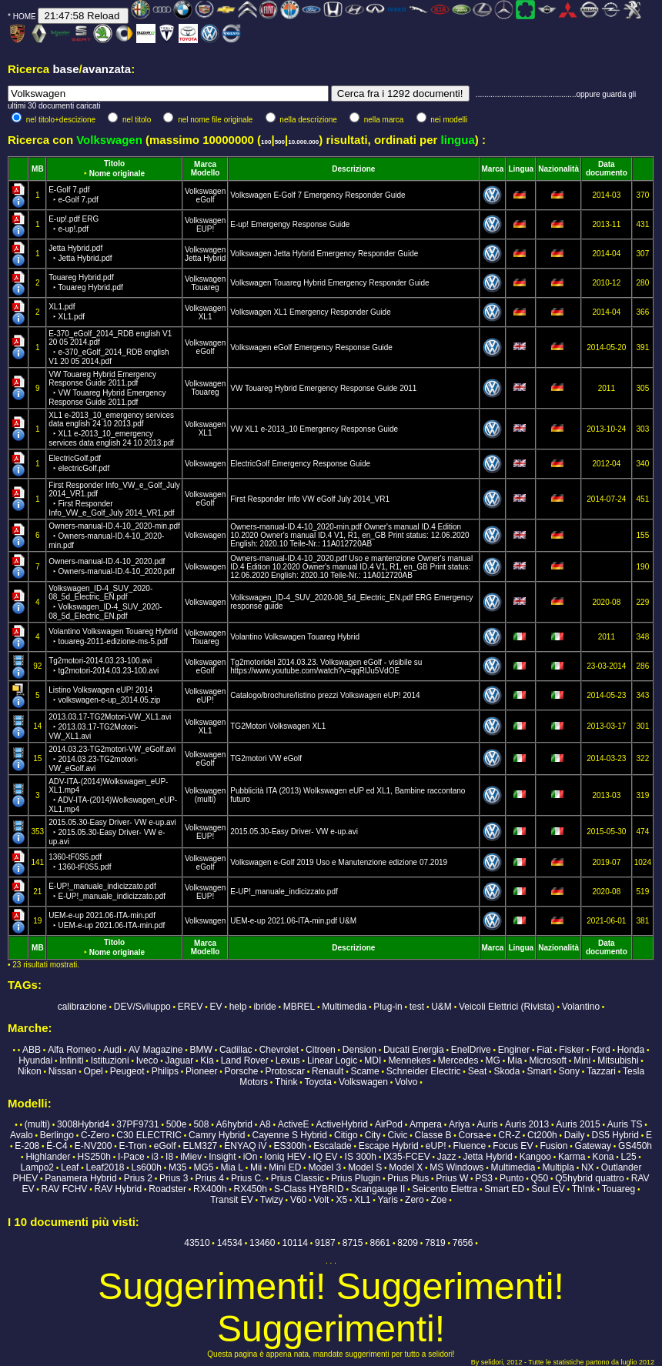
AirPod (389, 1124)
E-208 (27, 1146)
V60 (298, 1199)
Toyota (317, 1082)
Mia (514, 1060)
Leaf (70, 1167)
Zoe (439, 1199)
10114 (295, 1242)
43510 (196, 1242)
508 (201, 1124)
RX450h (250, 1189)
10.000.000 (303, 142)
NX (587, 1167)
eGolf (205, 199)
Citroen (321, 1049)
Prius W (452, 1178)
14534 (229, 1242)
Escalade (332, 1146)
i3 (155, 1156)
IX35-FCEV (406, 1156)
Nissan (62, 1071)
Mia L (232, 1167)
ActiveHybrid (341, 1124)
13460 (262, 1242)
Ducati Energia (413, 1049)
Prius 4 (210, 1178)
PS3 (484, 1178)
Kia (206, 1060)
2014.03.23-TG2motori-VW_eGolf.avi (112, 759)
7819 (435, 1242)
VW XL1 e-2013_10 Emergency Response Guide (314, 429)
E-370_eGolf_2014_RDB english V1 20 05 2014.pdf (110, 347)
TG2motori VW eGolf (266, 758)
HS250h (94, 1156)
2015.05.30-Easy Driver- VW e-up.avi (112, 832)
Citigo (346, 1135)
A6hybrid (234, 1124)
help (238, 1006)
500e (176, 1124)
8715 (353, 1242)
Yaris (388, 1199)
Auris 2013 (527, 1124)
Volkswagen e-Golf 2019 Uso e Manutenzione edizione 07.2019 (338, 862)
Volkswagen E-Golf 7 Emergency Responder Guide (317, 195)
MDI (372, 1060)
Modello (205, 173)
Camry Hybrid (217, 1135)
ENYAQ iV (245, 1146)
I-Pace (131, 1156)
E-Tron (133, 1146)
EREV (190, 1006)
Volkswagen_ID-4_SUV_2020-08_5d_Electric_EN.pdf (105, 602)
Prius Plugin (355, 1178)
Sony (569, 1071)
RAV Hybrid (118, 1189)
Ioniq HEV (285, 1156)
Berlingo (57, 1135)
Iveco (147, 1060)
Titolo (114, 163)
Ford (600, 1049)
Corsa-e (475, 1135)
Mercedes (458, 1060)
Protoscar (285, 1071)
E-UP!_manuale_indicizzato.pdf (284, 891)
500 (280, 142)
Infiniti (71, 1060)
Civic (397, 1135)
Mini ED (285, 1167)
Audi (112, 1049)
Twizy (271, 1199)
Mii (256, 1167)
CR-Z (509, 1135)
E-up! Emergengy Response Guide (289, 224)
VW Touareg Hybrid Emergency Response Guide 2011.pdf (107, 388)
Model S (365, 1167)
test (417, 1006)
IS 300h (360, 1156)
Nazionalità (558, 169)
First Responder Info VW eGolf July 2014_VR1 (310, 499)
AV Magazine (155, 1049)
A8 (265, 1124)
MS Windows (456, 1167)
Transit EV (231, 1199)
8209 (407, 1242)
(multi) (205, 799)
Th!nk (583, 1189)
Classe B (433, 1135)
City (373, 1135)
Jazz (446, 1156)
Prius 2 (138, 1178)
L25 (629, 1156)
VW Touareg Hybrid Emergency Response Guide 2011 (323, 388)
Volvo (406, 1082)
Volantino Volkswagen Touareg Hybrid (294, 637)
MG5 (203, 1167)
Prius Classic (297, 1178)
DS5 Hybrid (615, 1135)
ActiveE (293, 1124)
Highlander (47, 1156)
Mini (581, 1060)
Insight (222, 1156)
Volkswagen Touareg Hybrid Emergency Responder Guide (329, 283)
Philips (165, 1071)
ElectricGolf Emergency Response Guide (300, 463)
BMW (201, 1049)
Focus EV (513, 1146)
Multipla (558, 1167)
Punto (511, 1178)
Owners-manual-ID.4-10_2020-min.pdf (114, 535)
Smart (539, 1071)
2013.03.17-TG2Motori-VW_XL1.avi (109, 726)
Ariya (459, 1124)
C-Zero (95, 1135)
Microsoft (548, 1060)
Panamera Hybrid (80, 1178)
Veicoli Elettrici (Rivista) (507, 1006)
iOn (250, 1156)
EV (216, 1006)
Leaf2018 (104, 1167)
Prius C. (247, 1178)
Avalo (21, 1135)
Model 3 (324, 1167)
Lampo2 (37, 1167)
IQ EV (325, 1156)
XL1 (205, 316)
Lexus (288, 1060)
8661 (380, 1242)
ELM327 (200, 1146)
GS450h (635, 1146)
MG (493, 1060)
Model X (406, 1167)
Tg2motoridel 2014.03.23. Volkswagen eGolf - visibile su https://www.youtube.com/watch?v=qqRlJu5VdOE (326, 666)
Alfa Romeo (72, 1049)
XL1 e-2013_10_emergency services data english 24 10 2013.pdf (111, 429)
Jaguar (180, 1060)
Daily (574, 1135)
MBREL (299, 1006)
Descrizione (353, 169)
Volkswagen (205, 191)
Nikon (30, 1071)
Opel (92, 1071)
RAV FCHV (65, 1189)
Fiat (544, 1049)
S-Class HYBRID (309, 1189)
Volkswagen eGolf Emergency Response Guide (311, 347)
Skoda (506, 1071)
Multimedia (344, 1006)
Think (286, 1082)
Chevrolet (279, 1049)
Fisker (571, 1049)
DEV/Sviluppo (142, 1006)
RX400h (209, 1189)
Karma (571, 1156)
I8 (169, 1156)
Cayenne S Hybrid (289, 1135)
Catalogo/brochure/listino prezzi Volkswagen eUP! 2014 (325, 695)
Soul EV (547, 1189)
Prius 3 (173, 1178)
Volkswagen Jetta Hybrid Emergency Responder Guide (324, 253)
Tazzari (601, 1071)
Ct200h (542, 1135)
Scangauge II (378, 1189)
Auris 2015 (578, 1124)
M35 (177, 1167)
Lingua (520, 169)
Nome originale (117, 173)
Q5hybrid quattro (589, 1178)
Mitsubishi (617, 1060)
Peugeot (127, 1071)
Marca (205, 164)
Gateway (593, 1146)
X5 (341, 1199)
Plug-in (387, 1006)
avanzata (106, 68)
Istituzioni (110, 1060)
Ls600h (147, 1167)
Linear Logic (332, 1060)
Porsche (241, 1071)
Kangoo (535, 1156)
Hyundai (35, 1060)
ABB (31, 1049)
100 (266, 142)
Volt (321, 1199)
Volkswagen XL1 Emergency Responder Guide (310, 312)
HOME (24, 16)
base (65, 68)
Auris (486, 1124)
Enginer (514, 1049)
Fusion (553, 1146)
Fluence (469, 1146)
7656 (463, 1242)
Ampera (426, 1124)
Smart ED (504, 1189)
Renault (327, 1071)
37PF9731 (137, 1124)
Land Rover (245, 1060)
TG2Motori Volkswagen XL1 (278, 726)
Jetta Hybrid (205, 258)
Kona (603, 1156)
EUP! (205, 229)
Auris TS (625, 1124)
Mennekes (409, 1060)
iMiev (191, 1156)
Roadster (167, 1189)
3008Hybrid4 (83, 1124)
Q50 (540, 1178)
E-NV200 (93, 1146)
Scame (364, 1071)
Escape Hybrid (389, 1146)
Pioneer (201, 1071)
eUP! (204, 700)
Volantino (581, 1006)
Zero (414, 1199)
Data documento (606, 168)
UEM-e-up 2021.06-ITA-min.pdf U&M (293, 921)
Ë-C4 (56, 1146)
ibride (264, 1006)
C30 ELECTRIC (149, 1135)
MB (38, 169)
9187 (325, 1242)
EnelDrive (471, 1049)
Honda (630, 1049)
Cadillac (235, 1049)
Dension (359, 1049)
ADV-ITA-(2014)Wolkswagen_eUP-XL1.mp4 (112, 795)
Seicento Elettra (444, 1189)
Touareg (205, 287)
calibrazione (82, 1006)
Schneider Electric (423, 1071)
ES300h (290, 1146)
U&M (441, 1006)
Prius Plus (408, 1178)
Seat (477, 1071)
